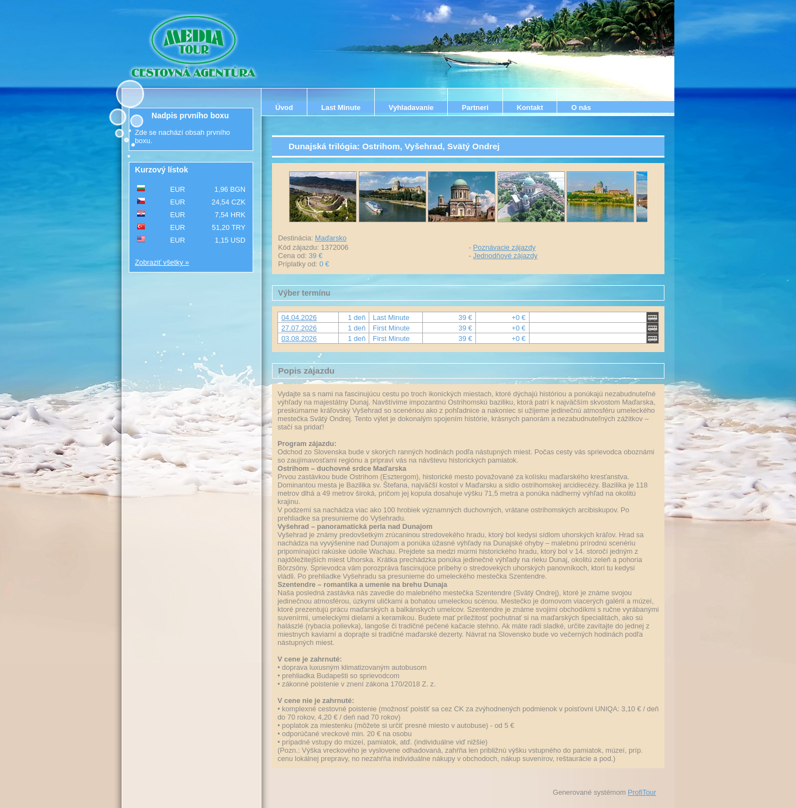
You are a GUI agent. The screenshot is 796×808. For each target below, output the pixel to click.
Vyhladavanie (411, 107)
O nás (581, 107)
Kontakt (530, 107)
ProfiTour (642, 792)
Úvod (284, 107)
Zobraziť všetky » (162, 262)
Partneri (475, 107)
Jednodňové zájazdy (505, 255)
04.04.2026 (299, 317)
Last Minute (340, 107)
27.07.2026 (299, 328)
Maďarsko (331, 238)
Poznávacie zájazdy (504, 247)
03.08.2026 (299, 338)
